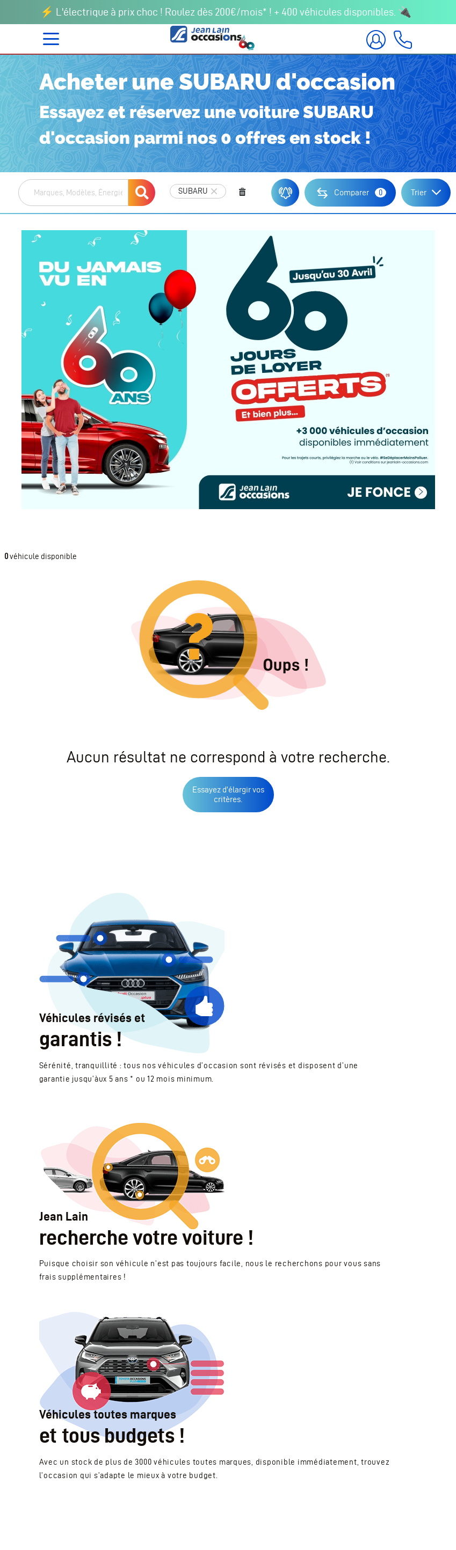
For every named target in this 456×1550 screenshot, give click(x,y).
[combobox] (73, 192)
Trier (418, 192)
